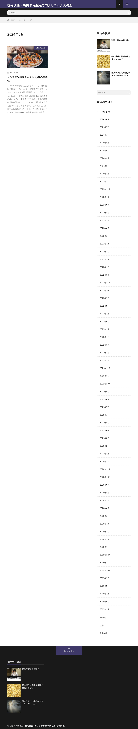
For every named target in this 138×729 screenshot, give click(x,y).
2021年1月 (105, 450)
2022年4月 (105, 335)
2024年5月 (105, 144)
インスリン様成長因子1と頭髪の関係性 (27, 81)
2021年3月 (105, 434)
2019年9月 (105, 572)
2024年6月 (105, 136)
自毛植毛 (41, 50)
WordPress (87, 722)
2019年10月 (105, 564)
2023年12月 (105, 182)
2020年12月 (105, 457)
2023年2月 (105, 259)
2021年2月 (105, 442)
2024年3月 (105, 159)
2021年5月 (105, 419)
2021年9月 (105, 388)
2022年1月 (105, 358)
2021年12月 (105, 365)
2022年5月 (105, 327)
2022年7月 (105, 312)
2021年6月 (105, 411)
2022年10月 (105, 289)
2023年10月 (105, 197)
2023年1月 (105, 266)
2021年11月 (105, 373)
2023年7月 (105, 220)
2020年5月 (105, 511)
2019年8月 (105, 579)
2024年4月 (105, 152)
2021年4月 (105, 427)
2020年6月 (105, 503)
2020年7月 (105, 495)
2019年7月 (105, 587)
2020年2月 (105, 534)
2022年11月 (105, 281)
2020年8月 (105, 488)
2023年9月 (105, 205)
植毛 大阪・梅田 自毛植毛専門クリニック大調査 (46, 719)
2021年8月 (105, 396)
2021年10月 (105, 381)
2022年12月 (105, 274)
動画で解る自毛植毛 (120, 42)
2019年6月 (105, 595)
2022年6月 (105, 320)
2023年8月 (105, 213)
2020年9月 (105, 480)
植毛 (102, 618)
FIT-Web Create (61, 722)
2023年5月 (105, 236)
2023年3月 (105, 251)
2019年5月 (105, 602)
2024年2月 (105, 167)
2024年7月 (105, 129)
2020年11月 (105, 465)
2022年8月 (105, 304)
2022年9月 (105, 297)
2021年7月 (105, 404)
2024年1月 (105, 175)
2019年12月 (105, 549)
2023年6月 (105, 228)
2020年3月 (105, 526)
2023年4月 (105, 243)
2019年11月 (105, 556)
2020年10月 (105, 472)
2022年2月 (105, 350)
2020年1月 (105, 541)
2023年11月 (105, 190)
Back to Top (69, 644)
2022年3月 (105, 343)
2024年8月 (105, 121)
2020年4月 (105, 518)
